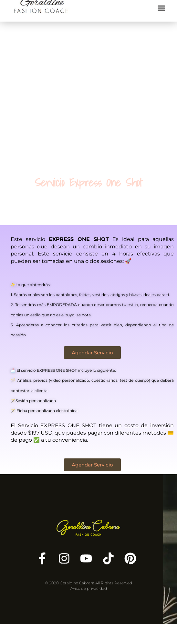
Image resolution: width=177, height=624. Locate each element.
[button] (161, 8)
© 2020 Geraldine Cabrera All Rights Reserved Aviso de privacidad (88, 586)
